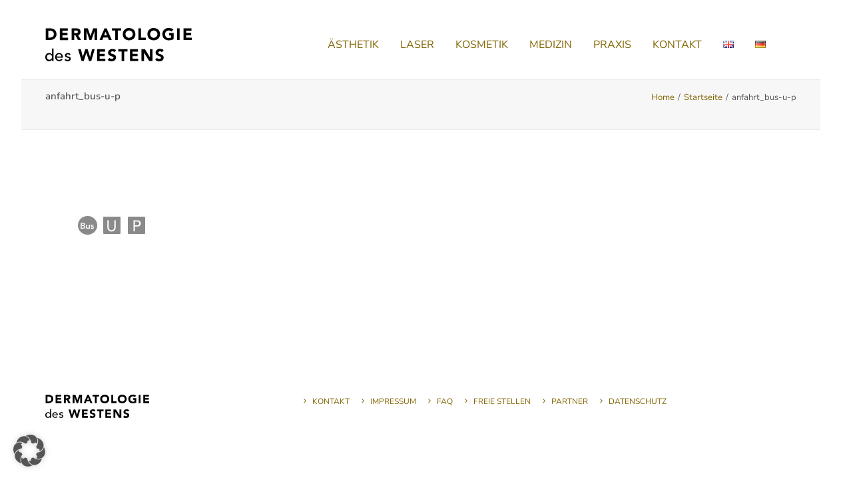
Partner (569, 401)
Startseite (703, 97)
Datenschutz (638, 401)
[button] (29, 450)
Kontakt (331, 401)
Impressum (393, 401)
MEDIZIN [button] (550, 44)
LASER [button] (417, 44)
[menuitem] (353, 44)
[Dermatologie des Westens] (118, 44)
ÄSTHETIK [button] (353, 44)
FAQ (445, 401)
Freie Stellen (502, 401)
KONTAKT (677, 44)
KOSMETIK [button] (481, 44)
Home (663, 97)
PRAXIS (612, 44)
